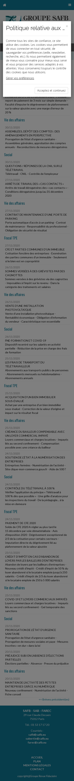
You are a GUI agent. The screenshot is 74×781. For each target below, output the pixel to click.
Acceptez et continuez (51, 90)
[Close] (67, 26)
